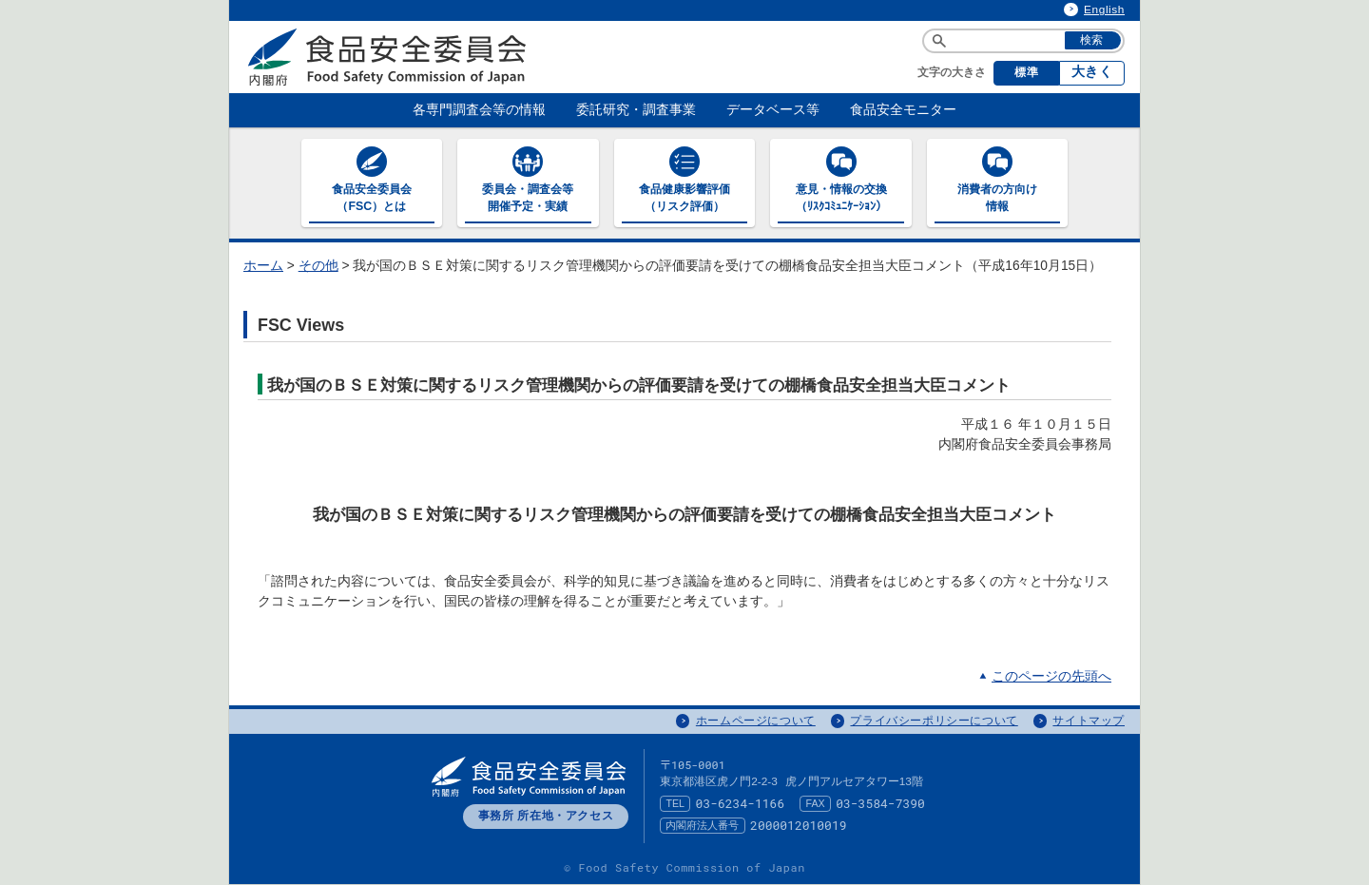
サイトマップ (1088, 720)
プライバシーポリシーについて (933, 720)
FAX (815, 803)
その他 (318, 266)
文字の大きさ (951, 72)
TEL (674, 803)
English (1104, 9)
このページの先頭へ (1051, 676)
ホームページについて (756, 720)
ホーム (263, 266)
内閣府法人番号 (702, 825)
